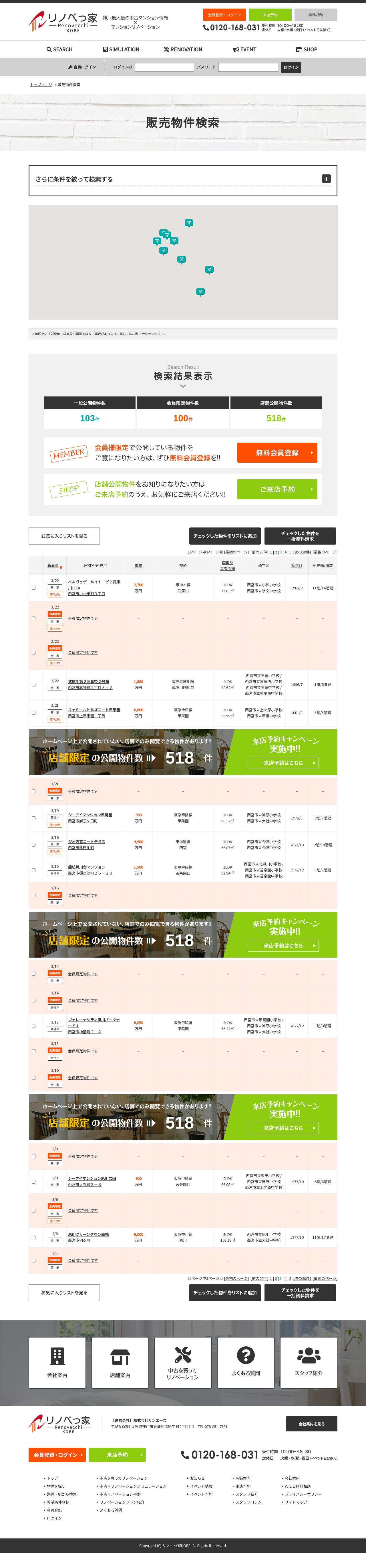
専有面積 (227, 568)
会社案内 (292, 1478)
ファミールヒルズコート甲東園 (94, 709)
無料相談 (316, 14)
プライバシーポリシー (303, 1494)
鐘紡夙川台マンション (86, 867)
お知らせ (197, 1478)
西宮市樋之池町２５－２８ (90, 873)
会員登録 (54, 1510)
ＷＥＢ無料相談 (298, 1486)
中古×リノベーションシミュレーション (133, 1486)
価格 (138, 565)
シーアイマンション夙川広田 (92, 1178)
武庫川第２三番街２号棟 (88, 681)
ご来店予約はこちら (183, 489)
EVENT (244, 49)
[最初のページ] (236, 552)
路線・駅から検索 (62, 1494)
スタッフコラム (249, 1502)
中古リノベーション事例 (120, 1494)
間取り (227, 562)
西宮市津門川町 (81, 847)
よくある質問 (111, 1510)
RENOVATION (183, 49)
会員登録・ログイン (224, 14)
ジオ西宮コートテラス (86, 841)
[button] (209, 270)
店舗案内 (243, 1478)
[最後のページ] (325, 552)
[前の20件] (259, 552)
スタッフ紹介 (247, 1494)
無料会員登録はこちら (183, 452)
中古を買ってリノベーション (124, 1478)
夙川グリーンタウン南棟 (88, 1234)
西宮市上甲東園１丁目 (86, 715)
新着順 (53, 565)
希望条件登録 (58, 1502)
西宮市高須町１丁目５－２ (90, 687)
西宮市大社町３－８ (85, 1184)
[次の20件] (302, 552)
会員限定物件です (83, 618)
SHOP (306, 49)
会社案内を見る (312, 1424)
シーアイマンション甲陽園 (90, 814)
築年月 (297, 565)
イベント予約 (201, 1494)
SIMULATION (121, 49)
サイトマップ (296, 1502)
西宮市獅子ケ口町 (83, 820)
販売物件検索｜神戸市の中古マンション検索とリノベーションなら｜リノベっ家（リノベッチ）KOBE (98, 21)
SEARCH (59, 49)
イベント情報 (201, 1486)
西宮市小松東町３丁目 (86, 593)
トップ (52, 1478)
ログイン (54, 1518)
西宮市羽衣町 (79, 1240)
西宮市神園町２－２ (85, 1031)
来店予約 (270, 14)
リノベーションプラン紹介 (122, 1502)
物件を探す (56, 1486)
